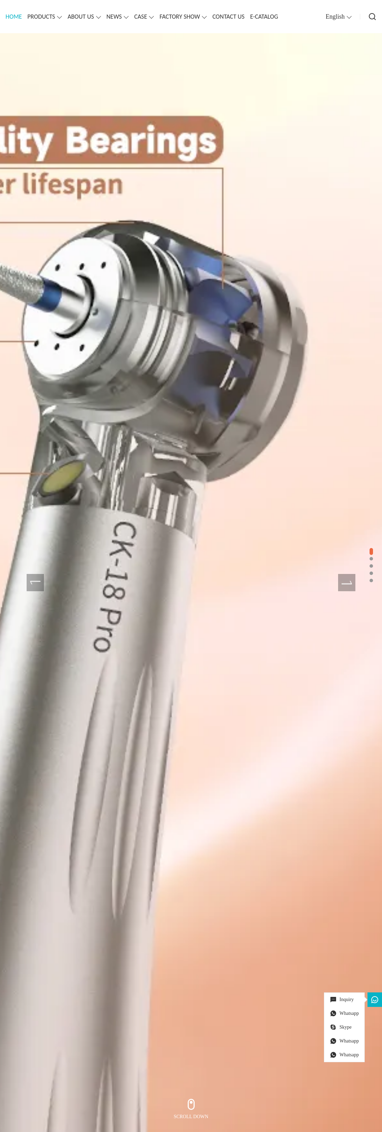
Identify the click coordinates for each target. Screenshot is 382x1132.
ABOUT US (80, 16)
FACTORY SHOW (179, 16)
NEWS (114, 16)
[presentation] (35, 582)
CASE (140, 16)
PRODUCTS (41, 16)
